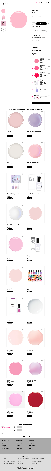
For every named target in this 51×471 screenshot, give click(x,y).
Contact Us (4, 442)
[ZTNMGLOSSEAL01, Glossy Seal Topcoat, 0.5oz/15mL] (35, 246)
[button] (6, 4)
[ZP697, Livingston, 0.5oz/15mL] (35, 401)
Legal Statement (19, 443)
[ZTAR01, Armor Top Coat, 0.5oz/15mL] (16, 308)
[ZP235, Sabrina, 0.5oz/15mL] (16, 339)
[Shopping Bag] (48, 2)
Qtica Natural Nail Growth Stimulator (24, 458)
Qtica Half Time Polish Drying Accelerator (38, 458)
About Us (17, 442)
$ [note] (41, 62)
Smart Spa (31, 448)
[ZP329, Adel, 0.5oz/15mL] (16, 153)
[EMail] (39, 26)
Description (36, 35)
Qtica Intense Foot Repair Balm (9, 463)
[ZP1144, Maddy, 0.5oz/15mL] (16, 370)
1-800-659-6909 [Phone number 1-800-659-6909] (19, 448)
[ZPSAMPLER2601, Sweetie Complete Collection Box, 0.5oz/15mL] (35, 277)
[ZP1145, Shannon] (41, 61)
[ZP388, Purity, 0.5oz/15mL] (35, 308)
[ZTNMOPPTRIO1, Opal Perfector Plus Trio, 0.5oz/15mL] (16, 184)
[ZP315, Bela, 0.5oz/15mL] (35, 215)
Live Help (4, 443)
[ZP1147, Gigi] (41, 75)
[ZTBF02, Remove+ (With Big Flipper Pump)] (41, 90)
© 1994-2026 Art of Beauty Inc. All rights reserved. (25, 468)
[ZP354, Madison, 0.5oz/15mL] (16, 122)
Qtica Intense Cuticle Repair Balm (9, 461)
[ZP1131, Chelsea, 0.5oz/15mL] (16, 277)
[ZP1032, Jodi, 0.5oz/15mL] (16, 401)
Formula (40, 47)
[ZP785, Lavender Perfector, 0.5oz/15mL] (35, 370)
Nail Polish (34, 39)
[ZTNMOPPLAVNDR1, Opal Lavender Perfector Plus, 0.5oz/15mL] (35, 122)
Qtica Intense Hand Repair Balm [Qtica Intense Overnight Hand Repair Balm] (37, 461)
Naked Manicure (32, 443)
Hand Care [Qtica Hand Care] (19, 461)
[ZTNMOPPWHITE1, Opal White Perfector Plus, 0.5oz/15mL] (16, 215)
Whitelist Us (18, 445)
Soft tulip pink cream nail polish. (39, 37)
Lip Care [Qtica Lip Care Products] (5, 458)
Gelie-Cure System (32, 445)
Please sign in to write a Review (5, 427)
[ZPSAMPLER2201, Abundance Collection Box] (41, 97)
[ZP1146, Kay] (41, 68)
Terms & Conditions (5, 448)
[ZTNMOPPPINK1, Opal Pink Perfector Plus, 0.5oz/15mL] (35, 153)
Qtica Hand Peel (20, 463)
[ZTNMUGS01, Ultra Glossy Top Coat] (41, 82)
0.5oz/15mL (37, 16)
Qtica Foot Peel (34, 463)
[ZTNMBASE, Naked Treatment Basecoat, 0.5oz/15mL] (35, 184)
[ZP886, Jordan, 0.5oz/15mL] (16, 246)
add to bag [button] (40, 23)
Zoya (30, 442)
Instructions (40, 50)
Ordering (4, 445)
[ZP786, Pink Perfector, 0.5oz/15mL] (35, 339)
